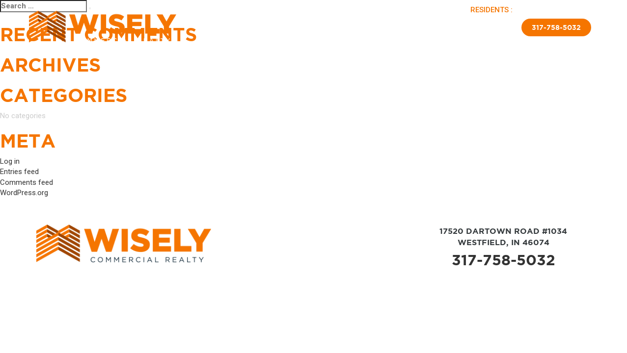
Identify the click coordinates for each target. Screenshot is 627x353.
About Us (223, 26)
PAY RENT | (534, 10)
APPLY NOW (572, 10)
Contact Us (489, 26)
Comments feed (26, 182)
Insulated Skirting (433, 26)
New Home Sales (369, 26)
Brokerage (320, 26)
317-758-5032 (556, 27)
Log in (10, 161)
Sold (289, 26)
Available (260, 26)
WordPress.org (24, 192)
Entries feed (19, 171)
